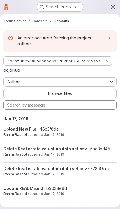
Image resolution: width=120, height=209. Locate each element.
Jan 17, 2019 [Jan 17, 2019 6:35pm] (54, 134)
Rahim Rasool (15, 134)
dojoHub (11, 70)
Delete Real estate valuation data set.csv (45, 148)
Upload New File (19, 129)
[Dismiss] (109, 38)
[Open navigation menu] (16, 7)
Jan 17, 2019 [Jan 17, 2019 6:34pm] (54, 154)
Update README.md (23, 188)
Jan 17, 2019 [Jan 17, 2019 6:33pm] (54, 194)
